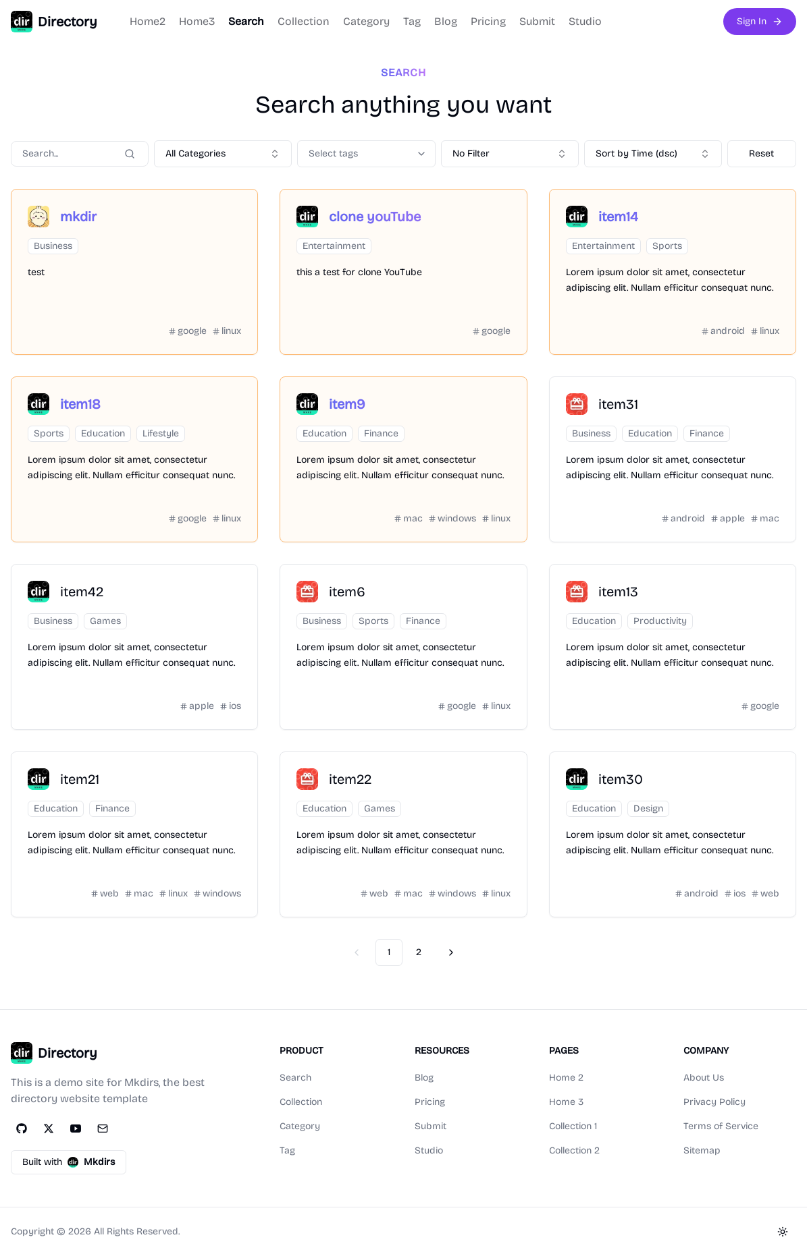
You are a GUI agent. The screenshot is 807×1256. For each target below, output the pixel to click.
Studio (585, 21)
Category (366, 21)
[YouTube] (75, 1128)
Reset (761, 153)
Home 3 (566, 1102)
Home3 (197, 21)
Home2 (147, 21)
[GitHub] (21, 1128)
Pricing (488, 21)
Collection (304, 21)
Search (246, 21)
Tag (412, 21)
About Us (703, 1077)
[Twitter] (48, 1128)
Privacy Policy (714, 1102)
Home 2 (566, 1077)
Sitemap (702, 1150)
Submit (537, 21)
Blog (445, 21)
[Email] (102, 1128)
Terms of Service (720, 1126)
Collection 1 (573, 1126)
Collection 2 (574, 1150)
